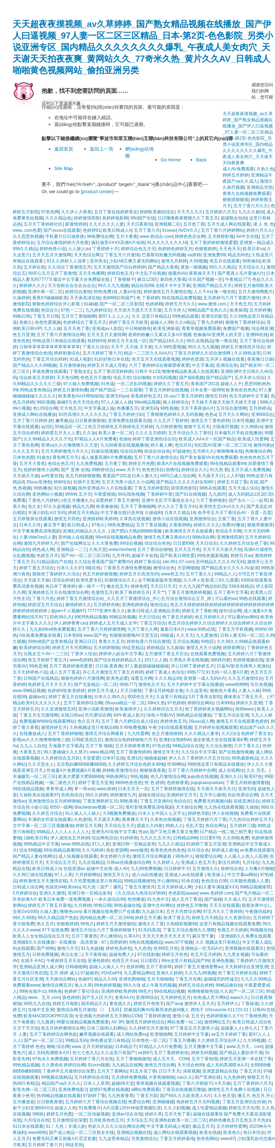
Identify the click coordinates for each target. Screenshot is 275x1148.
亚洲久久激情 (52, 893)
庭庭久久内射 (150, 825)
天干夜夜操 (95, 954)
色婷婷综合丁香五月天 (84, 322)
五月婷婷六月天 (220, 211)
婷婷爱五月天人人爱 (60, 432)
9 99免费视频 (133, 727)
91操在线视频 (104, 451)
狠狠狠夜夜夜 (153, 770)
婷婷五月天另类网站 (71, 647)
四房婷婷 (118, 942)
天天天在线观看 (224, 905)
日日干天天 (169, 1071)
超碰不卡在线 (145, 555)
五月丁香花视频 (151, 524)
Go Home (171, 159)
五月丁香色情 (204, 1058)
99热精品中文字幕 (41, 844)
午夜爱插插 (104, 494)
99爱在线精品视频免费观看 (82, 1022)
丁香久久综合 (95, 346)
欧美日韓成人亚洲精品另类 (153, 610)
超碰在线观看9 (207, 1114)
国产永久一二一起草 (248, 500)
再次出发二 (71, 954)
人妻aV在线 (130, 291)
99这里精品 (133, 647)
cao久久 (184, 1077)
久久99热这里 (247, 353)
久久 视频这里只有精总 (217, 942)
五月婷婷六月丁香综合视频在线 (95, 1101)
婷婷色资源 (192, 359)
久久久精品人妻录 (201, 733)
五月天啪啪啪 (160, 979)
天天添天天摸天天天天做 (137, 310)
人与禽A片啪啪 (259, 868)
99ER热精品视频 (90, 616)
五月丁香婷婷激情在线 (172, 788)
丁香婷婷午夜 (160, 494)
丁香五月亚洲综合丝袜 (244, 1101)
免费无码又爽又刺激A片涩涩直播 (64, 1138)
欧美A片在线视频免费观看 (182, 463)
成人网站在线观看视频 (175, 1132)
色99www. (245, 709)
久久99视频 (254, 1040)
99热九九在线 (37, 1003)
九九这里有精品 (113, 1138)
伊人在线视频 (225, 813)
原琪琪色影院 (184, 488)
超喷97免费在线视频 (109, 1089)
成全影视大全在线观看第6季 (220, 739)
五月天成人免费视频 (250, 469)
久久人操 (52, 328)
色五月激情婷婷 (167, 733)
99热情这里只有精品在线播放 (215, 764)
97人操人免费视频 (80, 383)
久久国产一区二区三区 (241, 991)
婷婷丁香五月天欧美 (128, 322)
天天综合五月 (139, 1120)
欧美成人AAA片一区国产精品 (207, 439)
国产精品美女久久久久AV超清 (230, 567)
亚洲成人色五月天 (198, 862)
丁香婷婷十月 (105, 248)
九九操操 (174, 647)
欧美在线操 (210, 1132)
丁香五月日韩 (46, 316)
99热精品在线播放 (193, 715)
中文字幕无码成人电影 (168, 1126)
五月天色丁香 (76, 328)
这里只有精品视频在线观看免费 (229, 923)
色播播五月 (127, 408)
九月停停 (120, 555)
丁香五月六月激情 (122, 254)
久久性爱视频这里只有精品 (95, 880)
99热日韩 (21, 316)
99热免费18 (104, 291)
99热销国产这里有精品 (50, 641)
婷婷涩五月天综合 (45, 604)
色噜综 (172, 469)
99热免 (55, 991)
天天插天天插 (26, 475)
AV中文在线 (247, 236)
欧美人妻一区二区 (115, 432)
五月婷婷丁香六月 (45, 1144)
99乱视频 (139, 776)
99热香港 (129, 801)
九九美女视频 (236, 954)
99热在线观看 (212, 488)
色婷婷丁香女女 (256, 733)
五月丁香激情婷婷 (133, 752)
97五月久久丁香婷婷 (222, 911)
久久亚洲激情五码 (58, 709)
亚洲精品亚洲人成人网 (41, 966)
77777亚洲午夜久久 (106, 610)
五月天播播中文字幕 (204, 1046)
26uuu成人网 (201, 721)
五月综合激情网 (231, 408)
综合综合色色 (157, 543)
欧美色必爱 (117, 678)
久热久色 (265, 168)
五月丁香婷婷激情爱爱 (71, 666)
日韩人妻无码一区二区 (241, 635)
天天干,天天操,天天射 (131, 346)
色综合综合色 (157, 451)
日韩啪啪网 (76, 966)
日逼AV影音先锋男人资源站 (243, 666)
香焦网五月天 (65, 457)
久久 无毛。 (257, 770)
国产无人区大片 (97, 997)
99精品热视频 (122, 616)
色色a (210, 414)
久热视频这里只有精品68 (93, 727)
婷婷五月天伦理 (244, 1107)
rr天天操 (222, 1083)
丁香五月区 (250, 1071)
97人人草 (63, 874)
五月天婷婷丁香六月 (102, 353)
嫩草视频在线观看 (96, 1034)
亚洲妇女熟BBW (174, 739)
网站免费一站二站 (184, 1022)
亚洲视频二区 (168, 224)
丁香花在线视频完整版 (184, 1089)
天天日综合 (206, 543)
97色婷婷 (176, 702)
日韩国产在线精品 (41, 678)
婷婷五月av (241, 555)
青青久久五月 (111, 641)
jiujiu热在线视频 (202, 776)
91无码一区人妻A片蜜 (227, 672)
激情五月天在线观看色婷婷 (242, 721)
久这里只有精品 (171, 696)
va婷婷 (194, 254)
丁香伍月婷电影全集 (163, 690)
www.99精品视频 (29, 690)
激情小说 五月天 (188, 1015)
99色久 (87, 923)
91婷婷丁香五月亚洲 (205, 844)
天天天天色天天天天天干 (166, 936)
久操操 (251, 807)
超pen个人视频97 (68, 610)
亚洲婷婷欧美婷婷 (99, 518)
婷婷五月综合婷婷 (195, 985)
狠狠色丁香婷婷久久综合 (56, 574)
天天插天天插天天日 (216, 788)
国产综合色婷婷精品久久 (118, 659)
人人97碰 (235, 475)
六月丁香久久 (247, 745)
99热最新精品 (245, 758)
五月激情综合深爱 (69, 1120)
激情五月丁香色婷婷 (210, 420)
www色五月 (172, 574)
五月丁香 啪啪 (99, 745)
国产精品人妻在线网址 (34, 856)
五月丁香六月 (147, 230)
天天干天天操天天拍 (222, 549)
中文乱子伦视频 (150, 273)
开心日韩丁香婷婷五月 (192, 666)
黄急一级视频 (194, 267)
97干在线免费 (55, 929)
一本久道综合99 (109, 899)
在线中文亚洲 (86, 481)
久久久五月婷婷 (150, 432)
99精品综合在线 (187, 745)
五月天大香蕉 (32, 463)
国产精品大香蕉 (163, 267)
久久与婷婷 (92, 850)
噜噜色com (70, 911)
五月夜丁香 (115, 463)
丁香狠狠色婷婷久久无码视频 (174, 414)
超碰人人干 (231, 383)
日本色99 (72, 635)
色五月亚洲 (23, 334)
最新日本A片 (172, 629)
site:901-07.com (177, 561)
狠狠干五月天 (197, 426)
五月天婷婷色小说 (30, 672)
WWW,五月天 (78, 494)
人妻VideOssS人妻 (37, 537)
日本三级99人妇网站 (106, 1028)
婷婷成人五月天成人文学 (113, 623)
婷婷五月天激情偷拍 (115, 923)
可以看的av (226, 598)
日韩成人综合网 (28, 887)
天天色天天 (230, 248)
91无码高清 (149, 929)
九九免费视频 (89, 463)
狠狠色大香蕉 (223, 690)
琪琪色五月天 (140, 696)
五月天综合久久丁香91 (190, 432)
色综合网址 (216, 825)
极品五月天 (203, 1126)
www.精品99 (102, 752)
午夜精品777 (237, 279)
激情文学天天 (166, 752)
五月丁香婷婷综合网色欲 (53, 1034)
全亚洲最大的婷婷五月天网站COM (108, 1015)
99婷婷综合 (103, 469)
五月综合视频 (186, 641)
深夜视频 (191, 1071)
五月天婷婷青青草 (132, 745)
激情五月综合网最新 (105, 733)
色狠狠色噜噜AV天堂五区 (133, 635)
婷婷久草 (153, 1114)
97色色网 (50, 211)
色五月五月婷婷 (205, 954)
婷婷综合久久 (194, 469)
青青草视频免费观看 (201, 328)
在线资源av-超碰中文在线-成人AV (95, 868)
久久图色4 (52, 1064)
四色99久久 (61, 616)
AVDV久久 (188, 230)
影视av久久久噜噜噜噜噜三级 (41, 739)
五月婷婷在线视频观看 (215, 727)
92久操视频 (65, 488)
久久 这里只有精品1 (151, 316)
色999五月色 (165, 948)
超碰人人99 (161, 322)
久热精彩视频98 (181, 923)
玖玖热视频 (261, 684)
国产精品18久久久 (166, 340)
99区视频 (45, 402)
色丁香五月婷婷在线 (237, 972)
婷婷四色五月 (120, 273)
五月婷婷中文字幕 (191, 1034)
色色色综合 (153, 469)
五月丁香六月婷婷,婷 (33, 420)
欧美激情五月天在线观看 (189, 531)
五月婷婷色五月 (175, 997)
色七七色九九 (85, 1052)
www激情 (139, 850)
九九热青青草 (120, 1095)
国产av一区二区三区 (43, 1040)
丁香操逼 (249, 1003)
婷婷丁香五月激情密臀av (198, 966)
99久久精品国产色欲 (57, 917)
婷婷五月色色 (175, 954)
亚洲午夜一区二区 (45, 291)
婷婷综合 (62, 481)
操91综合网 (230, 610)
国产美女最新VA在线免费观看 (208, 457)
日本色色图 (23, 457)
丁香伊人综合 (84, 653)
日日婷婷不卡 (177, 868)
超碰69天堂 (122, 1083)
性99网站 (176, 764)
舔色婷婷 (71, 997)
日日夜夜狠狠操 (90, 420)
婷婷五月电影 (65, 1003)
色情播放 (136, 899)
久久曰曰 (230, 733)
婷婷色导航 (199, 813)
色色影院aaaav (183, 893)
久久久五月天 (26, 451)
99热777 (195, 672)
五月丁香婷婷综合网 (82, 702)
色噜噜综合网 (258, 451)
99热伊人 (184, 856)
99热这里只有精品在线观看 (58, 340)
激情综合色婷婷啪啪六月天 (131, 739)
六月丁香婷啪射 (211, 500)
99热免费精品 (120, 524)
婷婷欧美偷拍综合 (157, 211)
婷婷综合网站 (200, 702)
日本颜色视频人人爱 (249, 880)
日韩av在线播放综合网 (128, 862)
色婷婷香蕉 (178, 782)
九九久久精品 (171, 844)
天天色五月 (240, 303)
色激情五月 (102, 592)
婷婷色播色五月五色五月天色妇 (239, 1120)
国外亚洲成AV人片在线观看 (104, 488)
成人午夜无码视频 (158, 985)
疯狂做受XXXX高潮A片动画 (118, 242)
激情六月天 (68, 948)
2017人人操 (155, 659)
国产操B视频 (191, 377)
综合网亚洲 (262, 328)
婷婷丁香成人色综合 (165, 672)
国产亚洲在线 (208, 1077)
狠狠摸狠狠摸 (236, 199)
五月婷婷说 (260, 408)
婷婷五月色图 (141, 463)
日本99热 (225, 702)
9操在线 (93, 567)
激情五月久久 (116, 874)
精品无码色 (238, 254)
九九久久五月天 (155, 837)
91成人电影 (80, 359)
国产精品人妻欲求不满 (241, 1052)
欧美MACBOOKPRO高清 (48, 1015)
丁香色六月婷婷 (43, 500)
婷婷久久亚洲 (249, 702)
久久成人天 (235, 899)
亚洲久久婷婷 (169, 972)
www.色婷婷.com (216, 893)
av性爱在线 (52, 475)
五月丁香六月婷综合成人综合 (129, 721)
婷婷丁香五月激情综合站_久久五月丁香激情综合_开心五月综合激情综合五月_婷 (134, 598)
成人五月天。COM (171, 1058)
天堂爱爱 (91, 758)
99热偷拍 (251, 261)
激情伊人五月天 (199, 1003)
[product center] (97, 191)
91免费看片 (90, 1107)
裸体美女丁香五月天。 (245, 696)
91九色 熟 (219, 469)
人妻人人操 (249, 690)
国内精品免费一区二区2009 (106, 917)
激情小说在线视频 (169, 518)
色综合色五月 (61, 463)
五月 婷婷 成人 (64, 972)
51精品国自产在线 (54, 561)
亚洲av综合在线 (127, 1114)
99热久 (266, 402)
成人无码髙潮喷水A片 (49, 1052)
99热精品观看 (185, 316)
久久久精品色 (58, 218)
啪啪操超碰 (155, 758)
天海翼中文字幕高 (65, 745)
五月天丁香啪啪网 (78, 316)
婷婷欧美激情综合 (119, 770)
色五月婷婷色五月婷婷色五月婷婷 (120, 426)
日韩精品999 (185, 837)
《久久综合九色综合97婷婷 (139, 893)
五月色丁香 (194, 224)
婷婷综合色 (231, 868)
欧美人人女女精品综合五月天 (41, 936)
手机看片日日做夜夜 (64, 236)
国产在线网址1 (75, 543)
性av (143, 831)
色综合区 (182, 801)
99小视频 (21, 408)
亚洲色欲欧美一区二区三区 (181, 1120)
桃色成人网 (43, 549)
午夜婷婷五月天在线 (65, 960)
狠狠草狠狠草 (260, 524)
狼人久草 (83, 985)
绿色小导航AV (160, 715)
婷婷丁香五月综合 (36, 567)
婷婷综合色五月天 (138, 248)
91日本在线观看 (28, 1126)
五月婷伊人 (227, 1003)
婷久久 (251, 1028)
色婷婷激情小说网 (41, 469)
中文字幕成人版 (99, 408)
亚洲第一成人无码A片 (204, 678)
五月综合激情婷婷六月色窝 (63, 242)
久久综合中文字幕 (198, 752)
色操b (124, 439)
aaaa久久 (239, 997)
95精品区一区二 (70, 426)
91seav (169, 230)
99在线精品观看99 (228, 463)
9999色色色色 (128, 782)
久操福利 (153, 512)
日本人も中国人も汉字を (162, 813)
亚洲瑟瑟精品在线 (219, 1071)
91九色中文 (158, 899)
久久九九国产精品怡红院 (203, 586)
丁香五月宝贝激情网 (38, 715)
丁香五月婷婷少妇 (126, 414)
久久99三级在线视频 (32, 874)
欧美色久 (232, 1132)
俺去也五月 (117, 586)
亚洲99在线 (257, 334)
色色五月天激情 (95, 377)
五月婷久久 (203, 451)
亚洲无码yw (117, 396)
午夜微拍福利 (258, 911)
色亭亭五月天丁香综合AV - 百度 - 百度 (234, 512)
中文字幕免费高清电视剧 (36, 531)
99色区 (207, 641)
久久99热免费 (236, 837)
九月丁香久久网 (142, 629)
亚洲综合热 (227, 365)
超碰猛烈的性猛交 (221, 979)
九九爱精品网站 (139, 972)
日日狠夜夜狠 (50, 1101)
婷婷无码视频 (204, 1052)
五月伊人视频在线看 (225, 359)
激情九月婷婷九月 (41, 543)
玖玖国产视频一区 (205, 279)
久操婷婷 (21, 297)
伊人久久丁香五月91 (177, 506)
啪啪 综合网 (58, 1046)
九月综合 (250, 862)
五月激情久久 (205, 868)
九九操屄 (217, 494)
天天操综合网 (189, 807)
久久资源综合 (237, 917)
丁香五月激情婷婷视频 (189, 592)
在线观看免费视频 (207, 653)
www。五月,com (44, 997)
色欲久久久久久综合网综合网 (116, 1126)
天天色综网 (67, 377)
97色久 (98, 524)
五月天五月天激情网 (51, 254)
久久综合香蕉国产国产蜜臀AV (103, 561)
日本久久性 (30, 524)
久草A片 (132, 936)
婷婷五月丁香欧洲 (199, 610)
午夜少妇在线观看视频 (170, 727)
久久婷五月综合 (47, 813)
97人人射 (101, 844)
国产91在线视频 (190, 494)
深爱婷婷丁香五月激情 (117, 500)
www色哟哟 (236, 684)
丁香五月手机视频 (235, 629)
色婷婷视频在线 (248, 659)
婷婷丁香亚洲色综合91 (154, 439)
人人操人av (79, 248)
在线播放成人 (32, 733)
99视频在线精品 (56, 1077)
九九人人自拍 (33, 745)
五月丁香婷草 (159, 966)
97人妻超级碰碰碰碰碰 (147, 666)
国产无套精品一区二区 (95, 684)
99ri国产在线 (143, 218)
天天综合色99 (190, 1064)
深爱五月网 (141, 678)
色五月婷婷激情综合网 (62, 1028)
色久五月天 (88, 721)
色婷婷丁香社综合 (81, 991)
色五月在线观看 (225, 261)
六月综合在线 (37, 1120)
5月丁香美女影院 (205, 696)
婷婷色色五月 (173, 721)
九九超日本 (153, 911)
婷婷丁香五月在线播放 (70, 696)
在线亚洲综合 (246, 801)
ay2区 (46, 426)
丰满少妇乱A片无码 (46, 512)
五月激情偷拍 (72, 365)
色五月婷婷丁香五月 (47, 659)
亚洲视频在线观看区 (244, 948)
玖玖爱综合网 (98, 715)
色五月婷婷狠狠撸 (82, 475)
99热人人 (174, 825)
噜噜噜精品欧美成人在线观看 (190, 371)
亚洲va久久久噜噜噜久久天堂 (69, 445)
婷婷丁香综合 (147, 561)
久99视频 (198, 261)
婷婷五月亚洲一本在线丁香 (246, 1058)
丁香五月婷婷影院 (151, 488)
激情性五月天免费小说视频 (234, 1089)
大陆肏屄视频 (225, 426)
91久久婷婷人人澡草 (67, 261)
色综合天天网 (228, 531)
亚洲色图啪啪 (132, 979)
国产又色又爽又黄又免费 (174, 831)
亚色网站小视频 (47, 494)
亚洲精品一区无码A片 (202, 948)
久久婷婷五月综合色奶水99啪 (136, 764)
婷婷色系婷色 (119, 948)
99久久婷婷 (96, 794)
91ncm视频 (98, 1064)
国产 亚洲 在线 (75, 469)
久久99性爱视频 (170, 346)
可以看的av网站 (243, 616)
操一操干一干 (91, 586)
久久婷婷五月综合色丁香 (243, 543)
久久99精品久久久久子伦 (48, 439)
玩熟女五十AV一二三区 (46, 653)
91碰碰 (90, 303)
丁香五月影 (147, 1095)
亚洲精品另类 (259, 187)
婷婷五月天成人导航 (106, 365)
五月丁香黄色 (84, 936)
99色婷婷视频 (107, 985)
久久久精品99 (168, 678)
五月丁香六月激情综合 (155, 457)
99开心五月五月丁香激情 (52, 273)
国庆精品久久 (94, 1003)
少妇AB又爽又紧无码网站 (133, 261)
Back (201, 159)
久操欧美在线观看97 (39, 794)
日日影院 (149, 960)
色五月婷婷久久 (210, 616)
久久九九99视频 (200, 972)
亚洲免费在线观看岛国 (129, 420)
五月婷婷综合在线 (91, 1077)
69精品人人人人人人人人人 (63, 831)
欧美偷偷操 (107, 506)
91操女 (43, 457)
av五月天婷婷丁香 (228, 1034)
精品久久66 (105, 979)
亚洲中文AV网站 (158, 905)
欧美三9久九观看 (222, 580)
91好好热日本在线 (111, 359)
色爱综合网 (139, 1101)
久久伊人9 (193, 580)
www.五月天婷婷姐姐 (92, 1046)
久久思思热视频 (28, 236)
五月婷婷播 (260, 310)
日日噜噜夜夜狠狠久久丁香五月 (187, 218)
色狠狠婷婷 (205, 248)
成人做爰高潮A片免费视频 (106, 457)
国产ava (174, 1003)
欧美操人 (216, 874)
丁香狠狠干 (124, 279)
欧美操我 (238, 310)
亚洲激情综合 (202, 518)
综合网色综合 (105, 837)
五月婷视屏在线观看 (32, 518)
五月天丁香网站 (112, 1071)
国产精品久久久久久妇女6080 (185, 481)
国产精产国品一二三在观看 (116, 389)
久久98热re (251, 426)
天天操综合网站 (60, 979)
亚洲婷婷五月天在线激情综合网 (58, 592)
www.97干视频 (179, 942)
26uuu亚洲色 (38, 481)
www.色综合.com (156, 236)
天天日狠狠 (131, 690)
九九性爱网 (138, 733)
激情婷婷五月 (54, 727)
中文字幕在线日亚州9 (121, 512)
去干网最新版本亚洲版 (159, 580)
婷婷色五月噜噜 (192, 905)
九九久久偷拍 (251, 211)
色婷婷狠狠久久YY (224, 1015)
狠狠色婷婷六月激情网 (82, 678)
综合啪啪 (141, 377)
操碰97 (63, 402)
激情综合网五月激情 (76, 1009)
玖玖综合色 (198, 850)
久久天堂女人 (41, 764)
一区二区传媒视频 (92, 1114)
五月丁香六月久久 (250, 205)
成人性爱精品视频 (209, 1107)
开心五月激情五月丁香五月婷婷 (112, 672)
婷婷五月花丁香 (232, 481)
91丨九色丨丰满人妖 (65, 1126)
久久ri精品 (185, 322)
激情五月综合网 (159, 1064)
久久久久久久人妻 (106, 224)
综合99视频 (30, 850)
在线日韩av (72, 715)
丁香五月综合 (153, 623)
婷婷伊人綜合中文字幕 (120, 653)
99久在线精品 (199, 340)
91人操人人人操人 (82, 813)
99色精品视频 (26, 1064)
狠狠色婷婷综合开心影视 (56, 303)
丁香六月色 (43, 598)
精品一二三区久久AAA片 (148, 353)
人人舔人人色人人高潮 (245, 856)
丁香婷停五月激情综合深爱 (68, 1071)
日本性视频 (243, 420)
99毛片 (145, 991)
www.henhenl (122, 549)
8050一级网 (61, 807)
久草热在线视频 (134, 518)
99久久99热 (24, 917)
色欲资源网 (117, 850)
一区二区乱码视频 (134, 383)
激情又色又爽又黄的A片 (167, 537)
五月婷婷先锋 (106, 604)
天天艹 (158, 592)
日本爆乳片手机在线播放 (238, 432)
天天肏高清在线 (85, 297)
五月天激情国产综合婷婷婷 (119, 267)
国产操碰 (213, 899)
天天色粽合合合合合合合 (72, 285)
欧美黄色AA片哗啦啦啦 (80, 396)
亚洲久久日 (231, 776)
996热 (38, 1114)
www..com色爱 (27, 230)
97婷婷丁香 (94, 1095)
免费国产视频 (236, 328)
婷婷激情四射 (87, 218)
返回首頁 (63, 149)
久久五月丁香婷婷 (170, 420)
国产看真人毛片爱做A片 (240, 273)
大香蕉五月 (30, 752)
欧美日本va (254, 248)
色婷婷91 (92, 230)
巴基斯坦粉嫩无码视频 (163, 254)
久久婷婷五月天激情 (148, 1028)
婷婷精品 (155, 647)
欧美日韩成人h (117, 230)
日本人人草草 (96, 1083)
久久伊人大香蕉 (76, 211)
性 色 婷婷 (155, 782)
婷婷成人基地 (225, 850)
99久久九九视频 (113, 285)
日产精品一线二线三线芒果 (226, 831)
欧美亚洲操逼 (166, 328)
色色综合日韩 (214, 880)
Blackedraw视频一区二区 (99, 807)
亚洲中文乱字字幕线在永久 (167, 500)
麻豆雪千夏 (54, 524)
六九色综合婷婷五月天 (250, 819)
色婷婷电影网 (115, 218)
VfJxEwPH (111, 972)
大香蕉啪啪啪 (161, 1077)
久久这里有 (196, 690)
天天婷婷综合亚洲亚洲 (246, 966)
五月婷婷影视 (221, 236)
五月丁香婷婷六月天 (252, 1083)
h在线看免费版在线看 (40, 635)
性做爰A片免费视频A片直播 (73, 770)
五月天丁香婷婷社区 (43, 224)
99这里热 (74, 1144)
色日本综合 (254, 1132)
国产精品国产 (219, 377)
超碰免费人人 (122, 954)
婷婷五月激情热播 (70, 389)
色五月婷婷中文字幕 (248, 396)
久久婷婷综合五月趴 (60, 758)
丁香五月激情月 (139, 887)
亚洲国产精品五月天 (212, 285)
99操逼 (167, 635)
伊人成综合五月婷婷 (69, 837)
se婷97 (145, 1052)
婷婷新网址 (234, 647)
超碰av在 (37, 696)
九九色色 (142, 948)
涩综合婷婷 (63, 580)
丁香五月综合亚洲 (231, 715)
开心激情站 (168, 880)
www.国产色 (95, 635)
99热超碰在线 (127, 905)
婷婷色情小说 (52, 248)
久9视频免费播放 (119, 813)
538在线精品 (241, 586)
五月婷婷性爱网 (231, 1126)
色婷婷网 (135, 966)
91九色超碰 (92, 948)
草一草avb (84, 788)
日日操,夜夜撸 (108, 666)
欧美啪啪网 (161, 1034)
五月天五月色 (187, 549)
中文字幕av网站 (242, 874)
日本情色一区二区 (149, 1040)
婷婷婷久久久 (32, 285)
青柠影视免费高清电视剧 (149, 807)
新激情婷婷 (76, 224)
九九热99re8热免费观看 (52, 629)
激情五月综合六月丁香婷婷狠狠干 (103, 929)
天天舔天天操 (37, 580)
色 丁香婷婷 (147, 297)
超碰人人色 (65, 1107)
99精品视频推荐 (255, 887)
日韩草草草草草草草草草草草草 (49, 346)
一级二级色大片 (60, 782)
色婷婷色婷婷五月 (175, 248)
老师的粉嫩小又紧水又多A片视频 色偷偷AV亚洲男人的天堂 (185, 334)
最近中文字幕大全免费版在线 (82, 279)
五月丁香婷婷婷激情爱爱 (213, 242)
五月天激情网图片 (255, 291)
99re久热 (156, 702)
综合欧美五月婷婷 (36, 377)
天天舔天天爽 (106, 819)
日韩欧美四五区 (87, 739)
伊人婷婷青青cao (70, 623)
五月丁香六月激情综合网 (60, 334)
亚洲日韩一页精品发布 (134, 844)
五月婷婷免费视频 (128, 1077)
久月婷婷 (82, 905)
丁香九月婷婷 (210, 322)
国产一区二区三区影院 (121, 303)
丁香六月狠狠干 (197, 1083)
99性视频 (169, 408)
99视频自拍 (261, 929)
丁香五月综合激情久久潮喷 (189, 929)
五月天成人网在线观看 (228, 224)
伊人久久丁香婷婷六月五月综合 (199, 758)
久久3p (89, 432)
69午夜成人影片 (129, 715)
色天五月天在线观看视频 (155, 359)
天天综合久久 (251, 267)
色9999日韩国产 (118, 297)
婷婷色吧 (139, 586)
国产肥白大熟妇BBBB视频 (137, 531)
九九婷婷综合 (98, 310)
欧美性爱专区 (89, 580)
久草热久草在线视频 (188, 659)
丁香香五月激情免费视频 (127, 567)
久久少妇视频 (177, 1107)
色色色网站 (207, 1138)
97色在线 (161, 745)
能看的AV (177, 273)
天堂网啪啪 (188, 567)
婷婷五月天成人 (103, 690)
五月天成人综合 (243, 488)
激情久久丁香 (151, 923)
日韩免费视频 (45, 954)
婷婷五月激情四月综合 (243, 346)
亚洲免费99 (214, 254)
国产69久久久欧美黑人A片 (185, 1095)
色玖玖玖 (183, 445)
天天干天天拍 (26, 1028)
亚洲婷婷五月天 (181, 794)
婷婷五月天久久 (180, 303)
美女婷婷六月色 (115, 856)
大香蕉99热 (180, 524)
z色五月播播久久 (77, 500)
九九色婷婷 (234, 1077)
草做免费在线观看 (49, 371)
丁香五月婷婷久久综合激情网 (203, 353)
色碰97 (85, 979)
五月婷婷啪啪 (106, 647)
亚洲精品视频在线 (134, 1132)
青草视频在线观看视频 (157, 1083)
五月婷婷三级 (242, 825)
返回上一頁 (101, 149)
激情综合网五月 (57, 985)
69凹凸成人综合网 (177, 475)
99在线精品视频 (28, 788)
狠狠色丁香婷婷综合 (245, 322)
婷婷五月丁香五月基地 (49, 905)
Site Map (63, 168)
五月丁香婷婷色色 (171, 1052)
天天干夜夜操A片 (197, 408)
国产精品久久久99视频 (34, 365)
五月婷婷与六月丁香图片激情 (231, 297)
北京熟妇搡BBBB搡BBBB (81, 764)
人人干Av (203, 291)
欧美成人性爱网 (253, 439)
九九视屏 (45, 1022)
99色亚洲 (38, 666)
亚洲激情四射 (230, 537)
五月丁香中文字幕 (230, 592)
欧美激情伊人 (128, 709)
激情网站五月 (217, 1022)
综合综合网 (131, 451)
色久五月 (45, 923)
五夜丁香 (226, 518)
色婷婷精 (154, 303)
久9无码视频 (165, 377)
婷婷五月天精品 (83, 512)
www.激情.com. (212, 303)
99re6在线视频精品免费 (118, 537)
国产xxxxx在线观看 (61, 230)
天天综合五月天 (119, 825)
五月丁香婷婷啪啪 (65, 733)
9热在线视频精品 (146, 942)
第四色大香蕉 (173, 279)
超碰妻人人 (231, 1028)
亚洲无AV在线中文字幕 (114, 831)
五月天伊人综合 (249, 377)
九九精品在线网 (127, 1064)
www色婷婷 (80, 659)
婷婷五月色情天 (149, 1003)
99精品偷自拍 (229, 985)
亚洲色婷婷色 (135, 604)
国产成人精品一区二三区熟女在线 (81, 1132)
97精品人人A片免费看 (95, 439)
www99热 (37, 1132)
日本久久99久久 (109, 696)
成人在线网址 (231, 770)
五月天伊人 (175, 310)
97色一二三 (72, 310)
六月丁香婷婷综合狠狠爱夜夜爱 (159, 365)
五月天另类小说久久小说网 (128, 481)
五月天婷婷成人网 (174, 887)
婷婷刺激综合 (67, 353)
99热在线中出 (32, 991)
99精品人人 (225, 574)
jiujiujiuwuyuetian (207, 782)
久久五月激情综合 (245, 678)
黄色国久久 (120, 1003)
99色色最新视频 (212, 555)
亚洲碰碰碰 (163, 1101)
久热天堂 (97, 549)
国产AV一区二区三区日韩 (85, 555)
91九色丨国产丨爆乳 (102, 887)
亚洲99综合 (262, 414)
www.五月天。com (244, 1046)
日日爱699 (183, 543)
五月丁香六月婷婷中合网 (192, 770)
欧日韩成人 (78, 524)
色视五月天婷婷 (232, 929)
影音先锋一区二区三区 (34, 1089)
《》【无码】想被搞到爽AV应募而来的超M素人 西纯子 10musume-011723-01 (174, 1009)
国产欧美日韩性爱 (177, 555)
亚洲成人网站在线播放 (34, 414)
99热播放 (42, 488)
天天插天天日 (211, 475)
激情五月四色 (67, 518)
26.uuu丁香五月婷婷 (183, 396)
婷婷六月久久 (259, 230)
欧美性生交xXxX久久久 (221, 506)
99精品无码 (76, 1040)
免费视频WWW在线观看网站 (47, 721)
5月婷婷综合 (25, 893)
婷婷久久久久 (207, 524)
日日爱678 (210, 837)
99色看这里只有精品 (109, 1040)
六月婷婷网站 (88, 874)
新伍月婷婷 (229, 862)
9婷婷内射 (220, 659)
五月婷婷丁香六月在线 (91, 1058)
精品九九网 (83, 506)
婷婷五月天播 (148, 917)
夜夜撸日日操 (260, 359)
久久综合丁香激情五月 (69, 267)
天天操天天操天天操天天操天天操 (224, 402)
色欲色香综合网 (243, 794)
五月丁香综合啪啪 (154, 549)
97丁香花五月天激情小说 (194, 1028)
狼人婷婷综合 (176, 402)
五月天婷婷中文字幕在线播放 (195, 684)
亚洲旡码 (149, 408)
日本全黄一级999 (207, 389)
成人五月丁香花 (65, 672)
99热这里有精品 (35, 389)
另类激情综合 (144, 1138)
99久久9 (131, 985)
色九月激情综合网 (168, 776)
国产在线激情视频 (236, 752)
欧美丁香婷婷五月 (132, 592)
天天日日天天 (163, 586)
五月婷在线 (34, 267)
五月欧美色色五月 (106, 1120)
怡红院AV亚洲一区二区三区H (222, 445)
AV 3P (117, 1022)
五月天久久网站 (233, 414)
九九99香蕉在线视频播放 (124, 445)
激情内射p (263, 445)
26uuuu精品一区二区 (125, 702)
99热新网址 (117, 776)
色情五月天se (125, 960)
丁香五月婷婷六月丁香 (205, 819)
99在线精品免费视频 (181, 297)
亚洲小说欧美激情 (95, 709)
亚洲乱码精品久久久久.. (86, 531)
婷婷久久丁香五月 (171, 383)
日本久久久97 (69, 567)
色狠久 (25, 322)
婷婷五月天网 (89, 825)
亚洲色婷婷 (98, 960)
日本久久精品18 (179, 512)
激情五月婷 (216, 396)
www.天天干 (128, 469)
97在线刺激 (148, 954)
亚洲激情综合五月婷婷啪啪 (54, 801)
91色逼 (107, 383)
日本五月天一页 (133, 788)
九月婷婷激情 (169, 426)
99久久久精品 (222, 267)
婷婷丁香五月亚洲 (95, 782)
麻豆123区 (147, 279)
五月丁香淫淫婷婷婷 (112, 371)
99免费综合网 (100, 236)
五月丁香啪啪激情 (133, 1058)
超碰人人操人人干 (106, 966)
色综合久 (49, 310)
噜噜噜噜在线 (230, 451)
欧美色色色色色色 (168, 850)
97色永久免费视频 (49, 1058)
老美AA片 (124, 997)
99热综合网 (203, 537)
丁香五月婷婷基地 (177, 1138)
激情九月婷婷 (174, 261)
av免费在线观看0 (256, 850)
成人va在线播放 (147, 874)
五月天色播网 (92, 273)
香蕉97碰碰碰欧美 (49, 297)
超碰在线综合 (151, 794)
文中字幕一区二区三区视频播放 (43, 825)
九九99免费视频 (146, 868)
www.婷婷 (106, 788)
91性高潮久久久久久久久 (82, 414)
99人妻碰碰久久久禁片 (65, 752)
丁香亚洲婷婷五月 (100, 801)
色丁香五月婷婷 (177, 616)
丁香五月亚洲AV (156, 801)
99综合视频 (131, 543)
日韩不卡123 (147, 371)
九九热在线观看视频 (223, 807)
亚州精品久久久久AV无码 (220, 561)
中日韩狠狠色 (138, 328)
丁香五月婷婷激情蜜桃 (247, 782)
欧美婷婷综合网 (34, 647)
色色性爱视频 (48, 322)
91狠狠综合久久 (120, 580)
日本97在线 (113, 758)
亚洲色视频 (222, 960)
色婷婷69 (96, 340)
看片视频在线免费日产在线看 (111, 911)
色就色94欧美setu (62, 887)
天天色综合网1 (88, 254)
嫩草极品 (64, 420)
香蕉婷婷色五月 (146, 396)
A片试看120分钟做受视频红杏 (132, 1107)
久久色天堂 (224, 1095)
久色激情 (82, 819)
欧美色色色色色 (241, 389)
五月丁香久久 (199, 574)
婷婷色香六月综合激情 (148, 641)
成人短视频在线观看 (77, 856)
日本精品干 (126, 1046)
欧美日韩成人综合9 (251, 1022)
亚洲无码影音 (214, 316)
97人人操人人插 (116, 402)
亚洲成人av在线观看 (185, 874)
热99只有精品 (26, 1083)
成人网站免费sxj (132, 1034)
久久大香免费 (105, 543)
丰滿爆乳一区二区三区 (34, 776)
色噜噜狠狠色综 (202, 991)
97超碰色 (181, 451)
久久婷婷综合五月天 (163, 709)
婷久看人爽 (161, 445)
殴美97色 (253, 776)
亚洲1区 (134, 758)
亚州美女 (98, 261)
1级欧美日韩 (36, 837)
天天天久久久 (190, 211)
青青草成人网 (59, 788)
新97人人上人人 (113, 316)
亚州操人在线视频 (75, 537)
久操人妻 (48, 911)
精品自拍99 (142, 285)
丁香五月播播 (182, 1040)
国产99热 (45, 948)
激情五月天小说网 (203, 647)
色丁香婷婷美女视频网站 (209, 709)
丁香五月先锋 (188, 979)
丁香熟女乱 (80, 371)
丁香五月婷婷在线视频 (166, 389)
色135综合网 (45, 408)
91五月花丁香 (143, 1071)
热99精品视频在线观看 (58, 1095)
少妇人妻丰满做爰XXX (216, 887)
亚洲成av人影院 (107, 328)
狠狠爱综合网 (208, 856)
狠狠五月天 (258, 1077)
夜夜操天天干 (202, 273)
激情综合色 (164, 567)
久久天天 (185, 635)
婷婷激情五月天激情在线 (167, 291)
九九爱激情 (206, 635)
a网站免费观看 (145, 1089)
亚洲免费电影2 (72, 1089)
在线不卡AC (32, 960)
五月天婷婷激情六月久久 (65, 451)
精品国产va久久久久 (61, 1083)
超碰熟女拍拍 (234, 218)
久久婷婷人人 (166, 862)
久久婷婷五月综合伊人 (219, 1040)
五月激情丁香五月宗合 (166, 653)
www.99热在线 (201, 629)
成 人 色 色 (263, 224)
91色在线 (190, 880)
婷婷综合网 (74, 1064)
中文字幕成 (202, 365)
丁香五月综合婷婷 (49, 359)
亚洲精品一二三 (71, 549)
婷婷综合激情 (78, 291)
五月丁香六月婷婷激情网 (101, 629)
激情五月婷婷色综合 (145, 1022)
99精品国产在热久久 (207, 310)
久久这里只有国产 (118, 1052)
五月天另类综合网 (183, 911)
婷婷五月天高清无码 (138, 574)
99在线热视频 (131, 494)
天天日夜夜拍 (139, 224)
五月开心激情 (212, 794)
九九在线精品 (91, 862)
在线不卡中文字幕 (173, 285)
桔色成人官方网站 (210, 997)
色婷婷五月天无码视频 (198, 1101)
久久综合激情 (219, 745)
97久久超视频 (56, 506)
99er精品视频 (147, 402)
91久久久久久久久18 (167, 242)
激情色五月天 (151, 684)
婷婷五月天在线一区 (127, 340)
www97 (228, 1138)
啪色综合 (159, 604)
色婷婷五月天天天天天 (49, 684)
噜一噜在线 (225, 291)
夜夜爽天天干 (135, 819)
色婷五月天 (47, 555)
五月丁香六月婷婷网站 (222, 230)
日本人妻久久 (145, 475)
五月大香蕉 (127, 236)
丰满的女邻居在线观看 (49, 819)
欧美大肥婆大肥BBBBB (80, 776)
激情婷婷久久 (78, 604)
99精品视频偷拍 (139, 880)
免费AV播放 (233, 524)
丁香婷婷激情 (157, 1015)
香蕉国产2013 (204, 383)
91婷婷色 (129, 837)
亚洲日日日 (85, 641)
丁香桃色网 (255, 1015)
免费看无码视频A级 (212, 801)
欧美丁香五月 (177, 917)
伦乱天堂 (122, 377)
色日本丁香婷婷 (60, 586)
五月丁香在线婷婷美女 (116, 211)
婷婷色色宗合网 (190, 236)
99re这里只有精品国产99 (185, 960)
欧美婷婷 (76, 690)
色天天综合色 (86, 402)
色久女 (34, 506)
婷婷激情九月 (123, 794)
